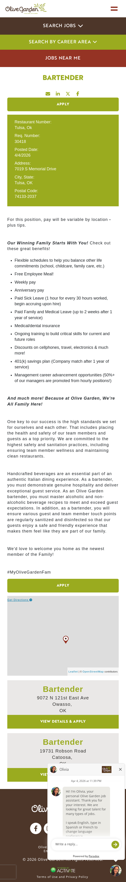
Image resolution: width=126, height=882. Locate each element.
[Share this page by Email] (48, 92)
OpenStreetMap (93, 671)
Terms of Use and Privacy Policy (62, 877)
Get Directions (20, 600)
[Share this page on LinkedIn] (58, 92)
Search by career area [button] (63, 42)
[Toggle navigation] (114, 8)
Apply (63, 104)
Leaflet (73, 671)
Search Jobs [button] (63, 26)
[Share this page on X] (68, 92)
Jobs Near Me (63, 58)
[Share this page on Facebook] (78, 92)
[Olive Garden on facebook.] (35, 828)
